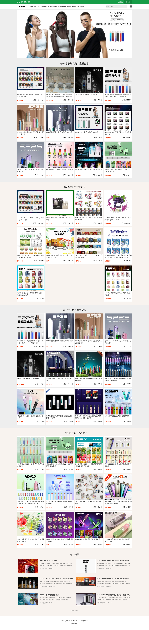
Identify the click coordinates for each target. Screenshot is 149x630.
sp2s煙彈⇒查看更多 (74, 186)
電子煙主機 (62, 6)
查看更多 (74, 610)
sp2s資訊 (80, 6)
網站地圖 (74, 624)
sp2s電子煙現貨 (43, 6)
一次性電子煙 (71, 6)
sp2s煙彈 (53, 6)
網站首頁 (33, 6)
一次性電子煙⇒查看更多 (75, 433)
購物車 (128, 2)
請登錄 (120, 2)
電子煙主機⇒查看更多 (74, 310)
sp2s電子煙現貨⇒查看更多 (74, 63)
